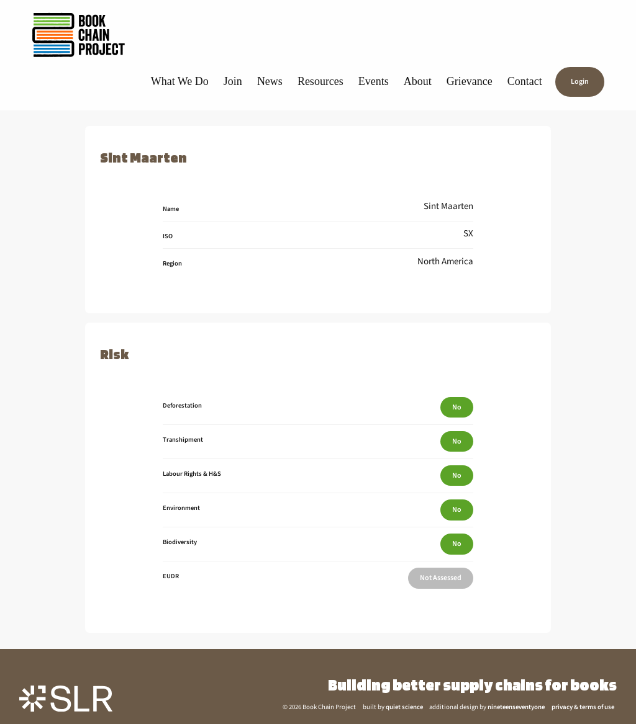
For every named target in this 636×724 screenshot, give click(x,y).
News (270, 81)
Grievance (470, 81)
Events (373, 81)
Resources (320, 81)
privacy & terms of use (583, 707)
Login (580, 82)
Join (233, 81)
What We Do (180, 81)
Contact (524, 81)
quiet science (404, 707)
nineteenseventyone (516, 707)
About (418, 81)
